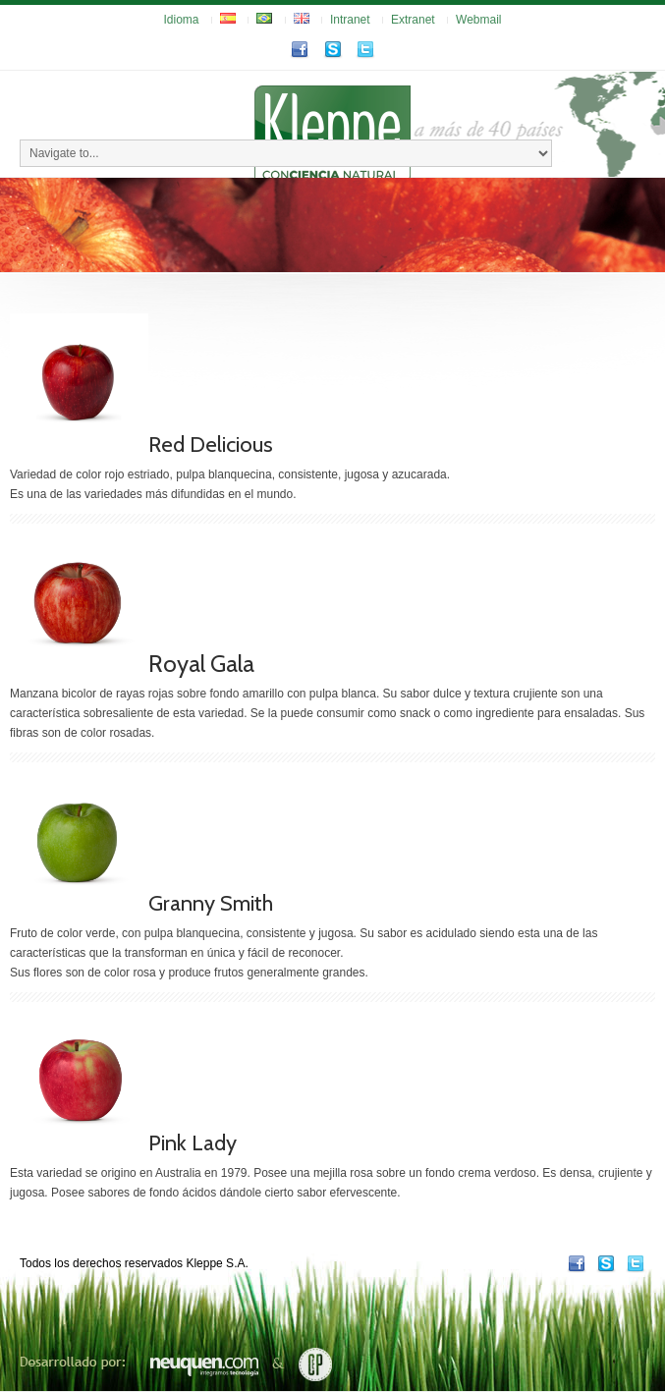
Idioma (181, 20)
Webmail (478, 20)
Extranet (413, 20)
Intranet (350, 20)
